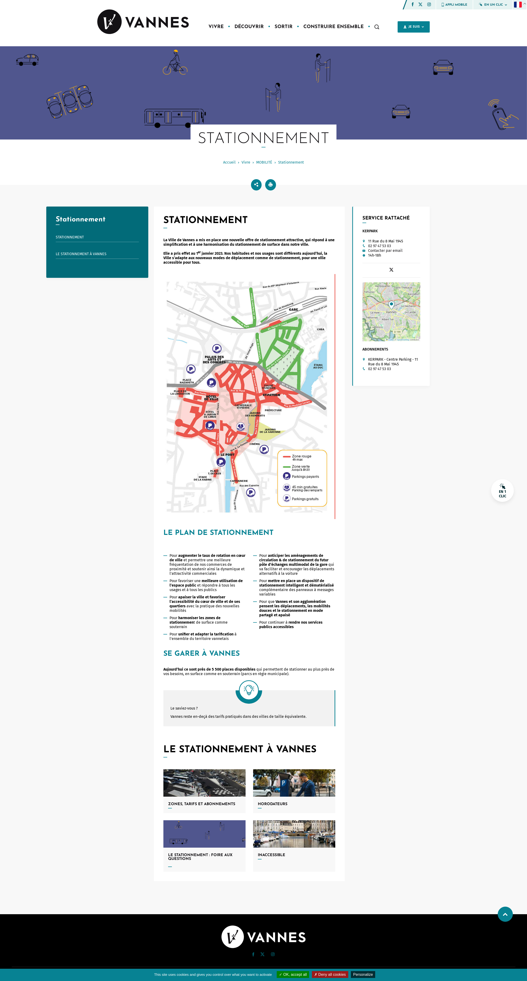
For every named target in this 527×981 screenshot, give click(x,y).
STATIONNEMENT (70, 237)
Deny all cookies (330, 975)
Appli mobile (454, 5)
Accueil (229, 162)
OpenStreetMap (403, 340)
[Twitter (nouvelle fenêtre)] (420, 5)
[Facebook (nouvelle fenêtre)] (413, 5)
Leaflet (390, 340)
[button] (413, 4)
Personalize (363, 975)
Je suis (414, 27)
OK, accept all (293, 975)
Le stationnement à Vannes (81, 254)
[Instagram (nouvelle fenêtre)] (429, 5)
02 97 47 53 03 (379, 246)
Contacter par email (385, 250)
